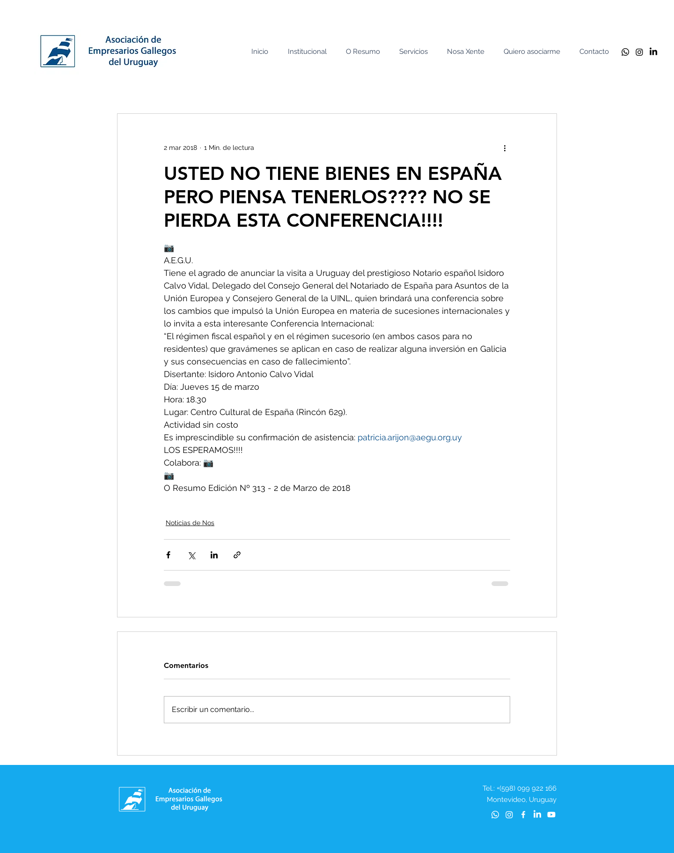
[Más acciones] (504, 147)
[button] (309, 52)
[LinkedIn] (653, 52)
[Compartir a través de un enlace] (237, 554)
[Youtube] (551, 814)
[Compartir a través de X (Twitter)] (191, 554)
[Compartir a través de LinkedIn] (214, 554)
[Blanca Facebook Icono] (523, 814)
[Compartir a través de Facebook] (168, 554)
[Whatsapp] (625, 52)
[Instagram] (639, 52)
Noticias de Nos (190, 523)
